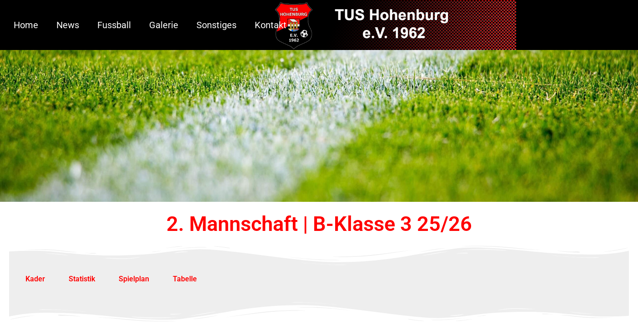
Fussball (114, 25)
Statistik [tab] (82, 279)
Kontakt (270, 25)
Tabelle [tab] (185, 279)
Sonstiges (216, 25)
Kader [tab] (35, 279)
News (67, 25)
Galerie (163, 25)
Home (26, 25)
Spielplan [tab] (134, 279)
